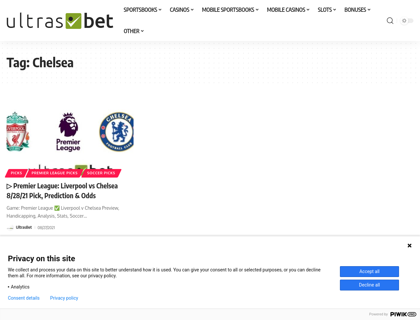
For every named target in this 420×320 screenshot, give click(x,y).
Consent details (24, 298)
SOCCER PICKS (104, 172)
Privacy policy (64, 298)
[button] (390, 20)
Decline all (369, 285)
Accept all (369, 271)
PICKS (17, 172)
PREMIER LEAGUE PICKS (56, 172)
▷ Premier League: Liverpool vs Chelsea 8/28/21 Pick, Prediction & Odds (65, 190)
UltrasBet (24, 226)
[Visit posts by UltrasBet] (10, 226)
